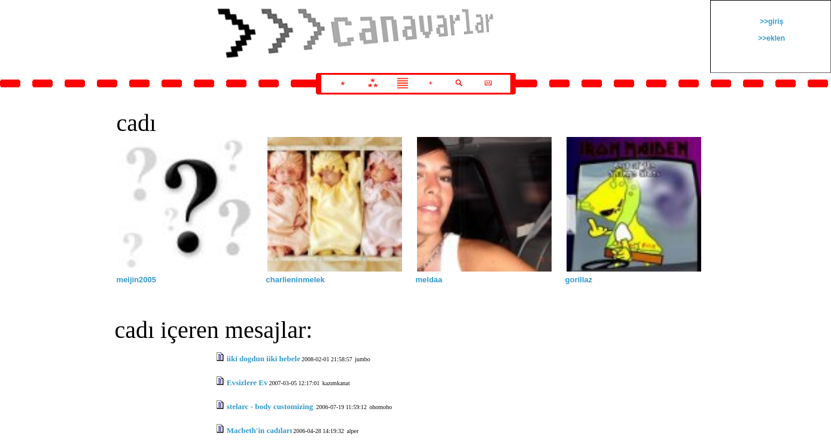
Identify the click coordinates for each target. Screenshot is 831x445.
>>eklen (770, 38)
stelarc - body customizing (271, 406)
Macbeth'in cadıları (259, 430)
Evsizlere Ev (247, 382)
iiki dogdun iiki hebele (263, 358)
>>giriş (771, 21)
